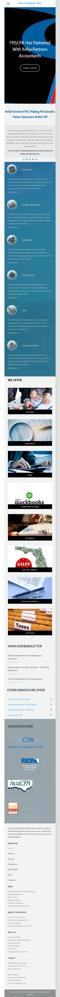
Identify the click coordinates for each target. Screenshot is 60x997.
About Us (11, 853)
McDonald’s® (13, 869)
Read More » (13, 192)
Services (11, 859)
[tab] (30, 700)
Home (10, 848)
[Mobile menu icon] (8, 3)
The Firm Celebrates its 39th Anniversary (25, 679)
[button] (23, 159)
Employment (12, 864)
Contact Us (12, 880)
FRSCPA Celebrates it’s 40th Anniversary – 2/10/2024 (25, 657)
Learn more (30, 68)
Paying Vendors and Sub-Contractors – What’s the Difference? (28, 669)
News (10, 875)
